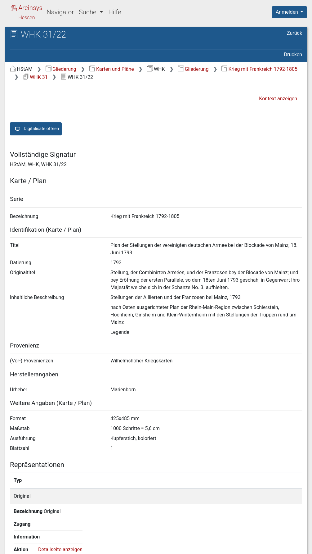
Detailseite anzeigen (251, 496)
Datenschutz (198, 546)
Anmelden (287, 12)
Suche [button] (88, 12)
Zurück (294, 33)
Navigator (60, 12)
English (14, 541)
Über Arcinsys (152, 546)
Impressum (291, 546)
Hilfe (114, 12)
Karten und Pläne (111, 69)
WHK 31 (35, 77)
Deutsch (37, 541)
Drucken (293, 54)
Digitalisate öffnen (36, 129)
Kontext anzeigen (278, 99)
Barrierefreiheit (246, 546)
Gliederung (61, 69)
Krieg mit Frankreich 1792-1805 (259, 69)
